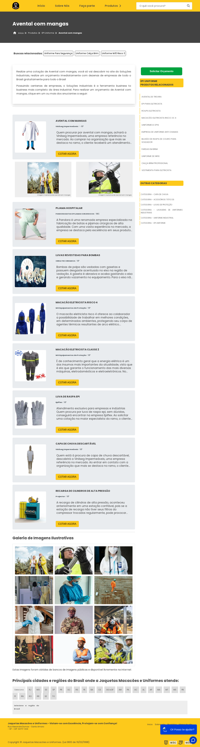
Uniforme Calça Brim (87, 53)
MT (166, 689)
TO (53, 696)
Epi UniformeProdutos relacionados (156, 82)
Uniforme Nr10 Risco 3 (113, 53)
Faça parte (87, 6)
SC (69, 689)
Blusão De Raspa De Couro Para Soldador (159, 140)
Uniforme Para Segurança (58, 53)
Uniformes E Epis (150, 124)
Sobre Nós (62, 6)
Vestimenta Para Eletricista (156, 170)
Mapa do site (185, 724)
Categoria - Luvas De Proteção (156, 204)
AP (151, 689)
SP (53, 689)
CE (99, 689)
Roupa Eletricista (151, 110)
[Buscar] (188, 5)
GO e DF (109, 689)
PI (15, 696)
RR (38, 696)
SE (46, 696)
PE (84, 689)
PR (61, 689)
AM (120, 689)
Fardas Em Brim (150, 149)
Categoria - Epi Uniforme (153, 223)
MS (174, 689)
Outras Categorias (153, 183)
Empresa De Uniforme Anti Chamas (160, 131)
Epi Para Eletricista (152, 103)
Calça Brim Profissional (155, 163)
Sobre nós (160, 724)
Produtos (114, 6)
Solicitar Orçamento (161, 71)
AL (143, 689)
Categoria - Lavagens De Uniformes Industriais (162, 211)
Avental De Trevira (152, 96)
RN (22, 696)
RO (30, 696)
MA (158, 689)
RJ (30, 689)
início (41, 6)
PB (183, 689)
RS (77, 689)
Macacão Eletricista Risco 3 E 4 (159, 117)
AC (135, 689)
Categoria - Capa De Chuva (154, 194)
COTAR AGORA (67, 153)
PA (128, 689)
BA (92, 689)
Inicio (150, 724)
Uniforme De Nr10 (151, 156)
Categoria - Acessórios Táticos (157, 199)
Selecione (19, 689)
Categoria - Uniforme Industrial (157, 217)
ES (46, 689)
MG (38, 689)
